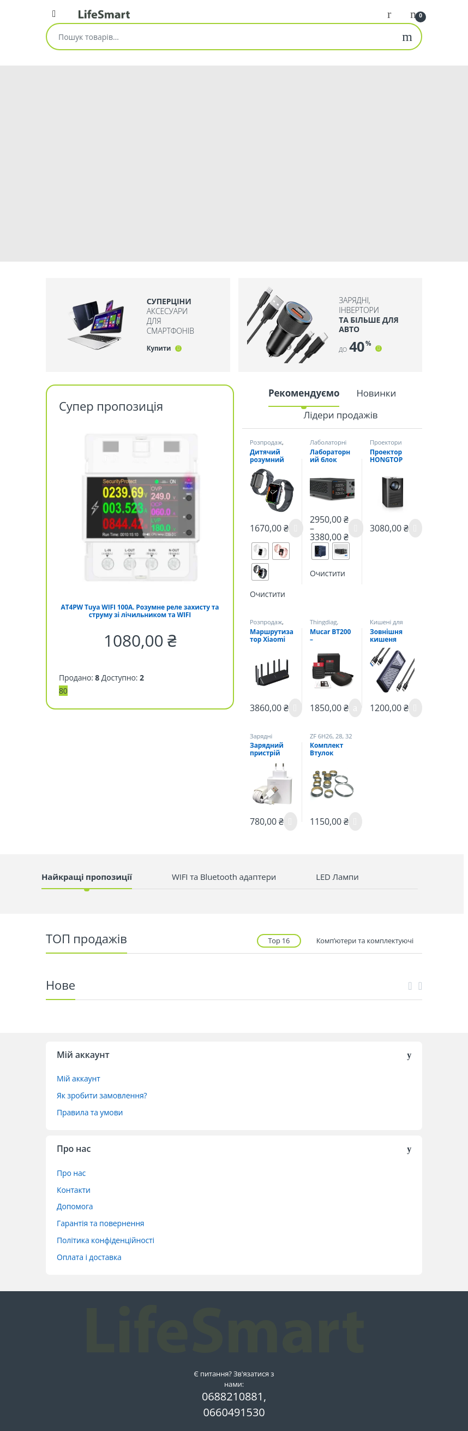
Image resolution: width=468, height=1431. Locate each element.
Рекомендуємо (304, 393)
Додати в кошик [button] (355, 708)
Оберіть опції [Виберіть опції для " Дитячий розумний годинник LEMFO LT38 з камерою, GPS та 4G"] (296, 528)
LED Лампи (337, 876)
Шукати (407, 36)
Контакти (74, 1190)
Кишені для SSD (386, 625)
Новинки (376, 393)
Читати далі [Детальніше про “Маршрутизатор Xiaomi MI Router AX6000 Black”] (295, 708)
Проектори (385, 442)
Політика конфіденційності (105, 1240)
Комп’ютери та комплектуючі (364, 940)
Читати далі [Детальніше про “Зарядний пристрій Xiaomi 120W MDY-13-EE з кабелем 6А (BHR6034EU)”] (290, 821)
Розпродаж (266, 442)
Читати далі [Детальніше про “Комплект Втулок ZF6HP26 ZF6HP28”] (355, 821)
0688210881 (232, 1396)
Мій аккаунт (78, 1078)
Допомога (75, 1206)
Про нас (71, 1173)
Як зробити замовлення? (102, 1095)
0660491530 (234, 1412)
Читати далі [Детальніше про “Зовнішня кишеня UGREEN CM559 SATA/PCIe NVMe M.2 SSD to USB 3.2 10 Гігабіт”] (415, 708)
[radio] (260, 551)
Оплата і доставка (89, 1257)
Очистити (267, 594)
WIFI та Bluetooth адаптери (224, 876)
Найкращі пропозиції (86, 876)
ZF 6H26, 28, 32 (331, 736)
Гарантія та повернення (100, 1223)
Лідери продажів (340, 415)
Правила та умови (90, 1112)
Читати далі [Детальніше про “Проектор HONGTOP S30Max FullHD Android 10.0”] (415, 528)
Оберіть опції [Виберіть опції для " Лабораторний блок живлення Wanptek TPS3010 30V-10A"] (356, 528)
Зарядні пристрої (262, 739)
